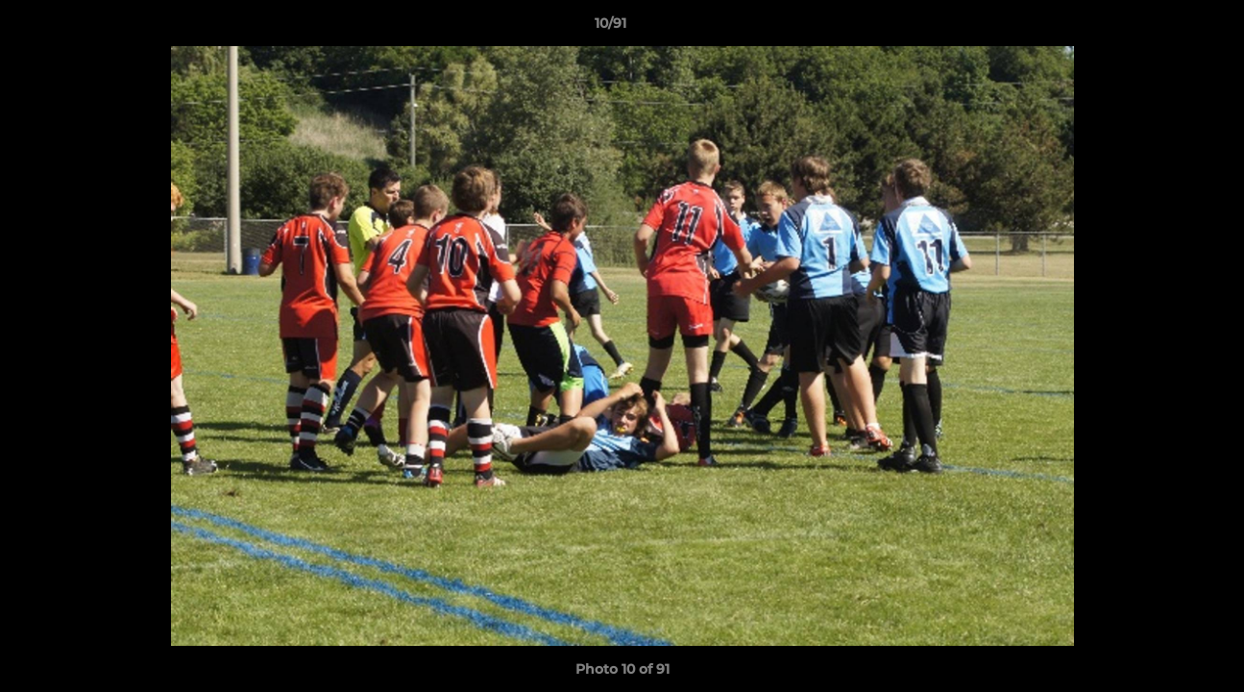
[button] (1163, 28)
